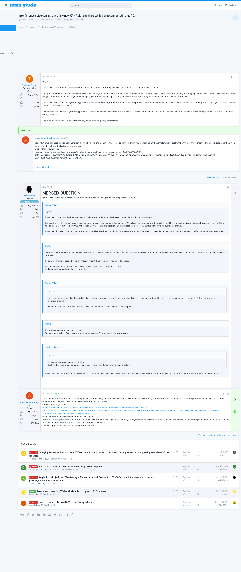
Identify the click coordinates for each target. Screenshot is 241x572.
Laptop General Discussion (83, 478)
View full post (60, 170)
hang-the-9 (173, 520)
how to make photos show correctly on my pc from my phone (87, 475)
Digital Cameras (204, 283)
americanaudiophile (62, 141)
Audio (71, 496)
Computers (85, 19)
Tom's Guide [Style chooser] (216, 546)
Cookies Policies (109, 567)
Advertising (87, 567)
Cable (74, 19)
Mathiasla (49, 467)
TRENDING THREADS (202, 167)
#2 (178, 190)
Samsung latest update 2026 (216, 259)
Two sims (201, 194)
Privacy (128, 567)
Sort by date (163, 180)
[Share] (181, 77)
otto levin (174, 464)
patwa (48, 510)
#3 (178, 397)
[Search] (86, 5)
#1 (185, 77)
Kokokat (49, 496)
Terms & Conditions (149, 567)
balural (48, 521)
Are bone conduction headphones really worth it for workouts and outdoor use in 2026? (216, 177)
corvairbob (50, 478)
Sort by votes (179, 180)
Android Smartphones (207, 253)
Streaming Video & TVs (78, 467)
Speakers (97, 19)
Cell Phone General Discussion (210, 203)
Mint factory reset (210, 245)
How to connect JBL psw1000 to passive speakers (82, 517)
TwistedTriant (44, 19)
